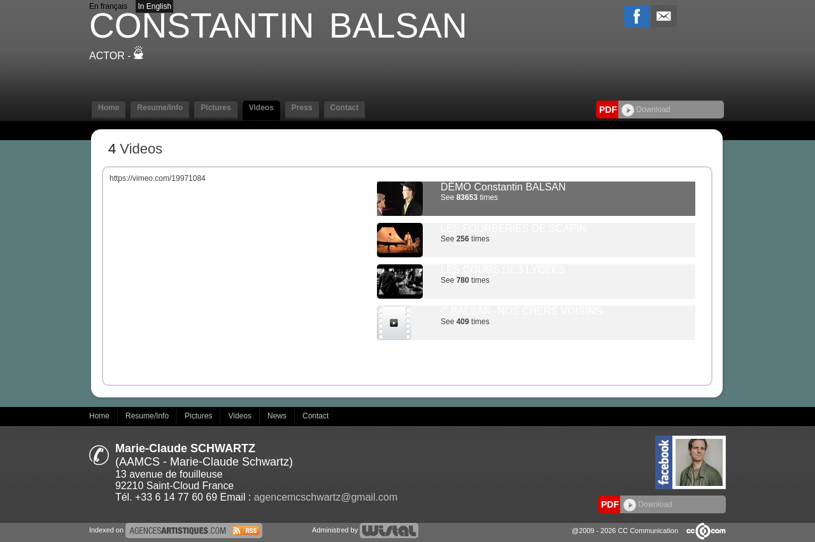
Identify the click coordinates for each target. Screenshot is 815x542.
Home (108, 107)
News (277, 415)
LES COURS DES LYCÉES (503, 269)
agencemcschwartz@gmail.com (325, 497)
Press (302, 107)
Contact (344, 107)
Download (645, 109)
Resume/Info (160, 107)
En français (108, 6)
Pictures (215, 107)
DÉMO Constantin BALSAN (503, 187)
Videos (261, 107)
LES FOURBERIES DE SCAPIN (513, 228)
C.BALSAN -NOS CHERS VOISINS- (523, 311)
